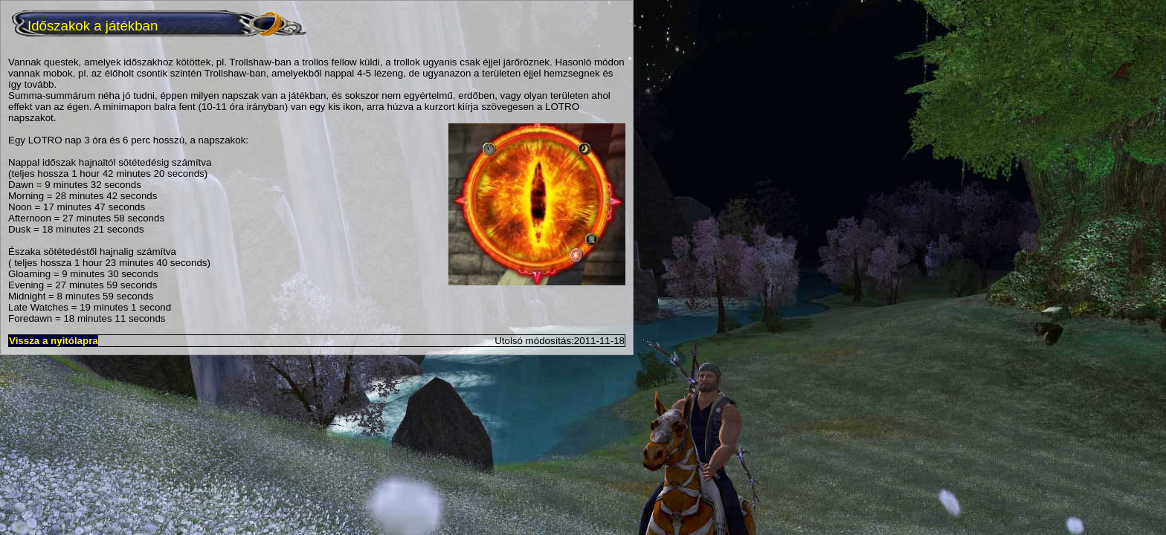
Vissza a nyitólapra (53, 340)
